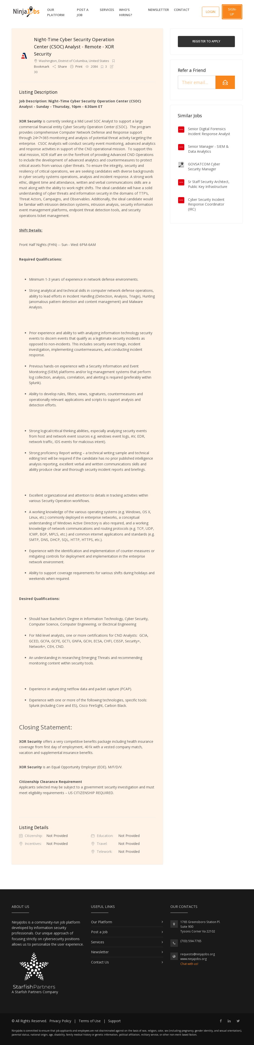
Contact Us (100, 962)
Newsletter (158, 9)
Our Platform (55, 12)
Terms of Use (90, 1020)
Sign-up (232, 11)
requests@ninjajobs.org (197, 954)
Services (107, 9)
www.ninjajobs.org (193, 959)
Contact (182, 9)
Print (76, 66)
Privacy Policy (60, 1020)
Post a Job (83, 12)
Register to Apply (206, 41)
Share (60, 66)
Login (210, 11)
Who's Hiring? (125, 12)
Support (114, 1020)
